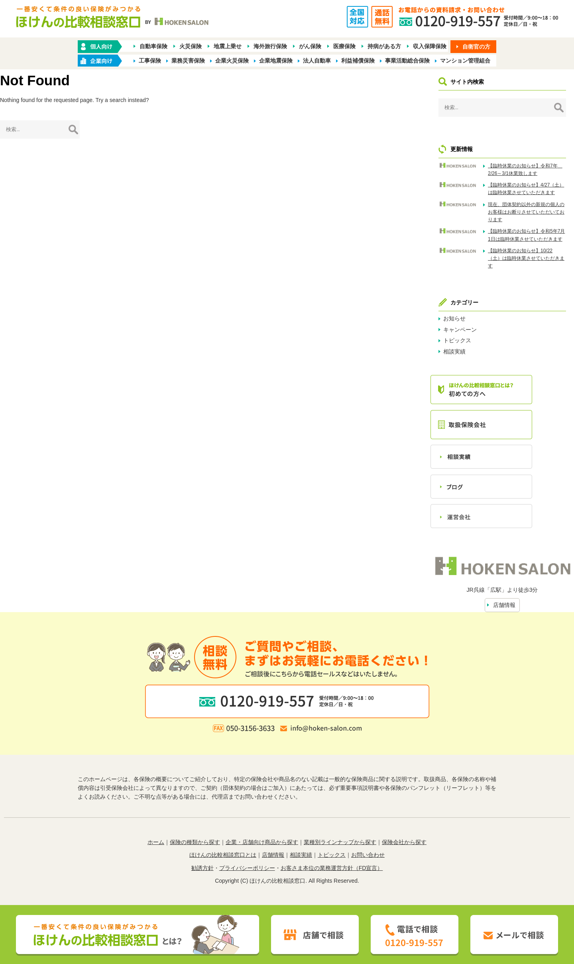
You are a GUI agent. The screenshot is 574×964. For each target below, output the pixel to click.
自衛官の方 (476, 46)
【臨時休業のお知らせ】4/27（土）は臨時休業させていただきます (526, 188)
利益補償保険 (358, 60)
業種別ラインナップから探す (340, 842)
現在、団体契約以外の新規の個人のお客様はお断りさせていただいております (526, 212)
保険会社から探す (404, 842)
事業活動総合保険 (407, 60)
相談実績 (454, 351)
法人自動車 (317, 60)
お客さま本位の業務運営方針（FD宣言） (332, 868)
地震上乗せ (228, 46)
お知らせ (454, 318)
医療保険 (344, 46)
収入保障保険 (429, 46)
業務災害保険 (188, 60)
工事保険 (150, 60)
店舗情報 (504, 605)
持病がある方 (384, 46)
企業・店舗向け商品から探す (262, 842)
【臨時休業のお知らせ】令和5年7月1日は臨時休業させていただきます (526, 234)
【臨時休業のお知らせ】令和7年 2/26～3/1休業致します (525, 169)
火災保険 (190, 46)
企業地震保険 (276, 60)
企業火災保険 (232, 60)
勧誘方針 (202, 868)
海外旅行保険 (270, 46)
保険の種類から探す (195, 842)
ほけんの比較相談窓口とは (222, 855)
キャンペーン (460, 329)
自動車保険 (153, 46)
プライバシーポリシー (247, 868)
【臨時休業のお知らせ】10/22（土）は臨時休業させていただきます (526, 258)
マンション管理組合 (465, 60)
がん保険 (310, 46)
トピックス (457, 340)
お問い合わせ (368, 855)
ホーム (155, 842)
